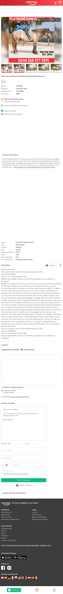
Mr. (26, 444)
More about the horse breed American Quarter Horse (34, 167)
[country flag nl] (29, 577)
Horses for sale (6, 528)
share (54, 590)
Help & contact (6, 512)
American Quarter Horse (24, 242)
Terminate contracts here (10, 519)
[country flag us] (19, 577)
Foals (3, 533)
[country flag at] (2, 577)
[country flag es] (32, 577)
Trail (17, 257)
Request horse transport (13, 114)
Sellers (3, 538)
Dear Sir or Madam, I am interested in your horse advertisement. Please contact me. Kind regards (23, 423)
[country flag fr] (36, 577)
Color (3, 255)
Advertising (5, 514)
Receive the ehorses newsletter (14, 474)
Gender (4, 247)
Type (3, 245)
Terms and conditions (40, 519)
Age (2, 250)
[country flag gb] (22, 577)
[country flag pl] (16, 577)
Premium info (6, 517)
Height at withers (7, 252)
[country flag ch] (5, 577)
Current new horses (8, 540)
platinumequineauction (20, 397)
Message (14, 590)
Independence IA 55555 (10, 350)
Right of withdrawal (39, 517)
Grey (17, 255)
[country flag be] (26, 577)
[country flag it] (12, 577)
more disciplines (7, 259)
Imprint (35, 512)
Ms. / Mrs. (6, 444)
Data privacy (36, 514)
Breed (3, 242)
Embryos (4, 535)
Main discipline (6, 257)
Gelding (19, 247)
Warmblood (20, 245)
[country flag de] (9, 577)
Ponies (3, 531)
